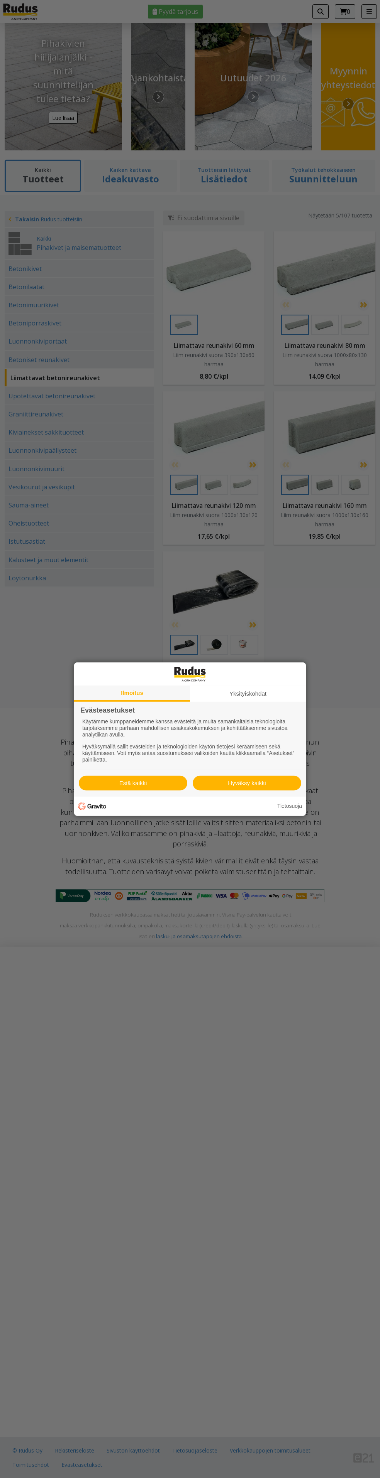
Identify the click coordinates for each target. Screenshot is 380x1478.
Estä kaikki (133, 783)
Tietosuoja (289, 806)
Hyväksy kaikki (247, 783)
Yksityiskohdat (247, 693)
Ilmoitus (132, 692)
